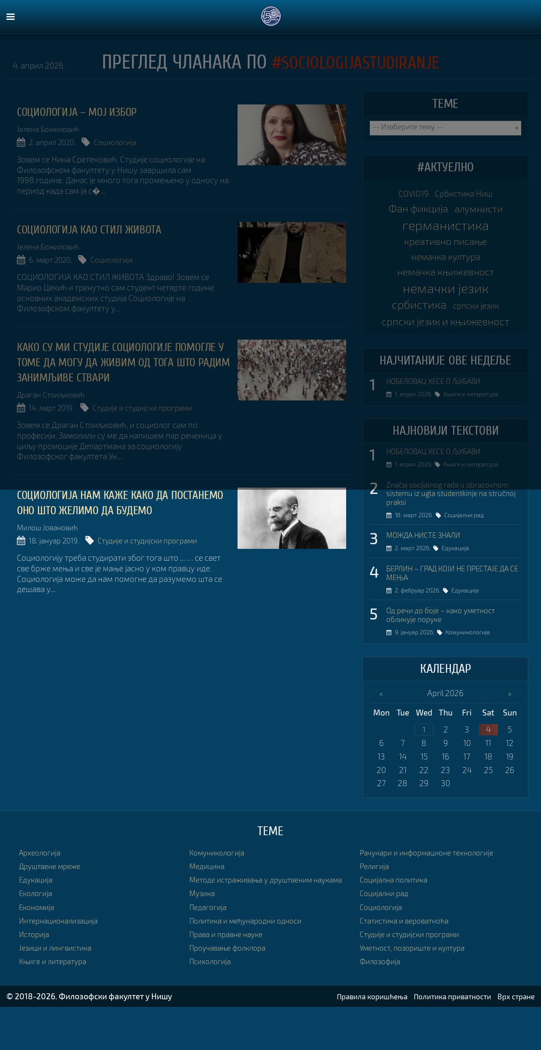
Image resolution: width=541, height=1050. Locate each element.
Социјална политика (397, 915)
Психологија (212, 1007)
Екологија (37, 929)
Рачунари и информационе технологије (433, 888)
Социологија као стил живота (99, 228)
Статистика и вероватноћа (409, 956)
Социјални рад (467, 547)
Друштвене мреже (53, 902)
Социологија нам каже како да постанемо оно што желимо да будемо (104, 507)
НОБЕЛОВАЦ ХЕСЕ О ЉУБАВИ (440, 409)
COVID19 (409, 194)
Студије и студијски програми (155, 406)
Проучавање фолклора (231, 994)
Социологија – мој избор (86, 111)
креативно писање (445, 245)
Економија (38, 942)
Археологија (42, 888)
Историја (35, 970)
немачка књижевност (445, 278)
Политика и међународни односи (251, 966)
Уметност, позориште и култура (418, 983)
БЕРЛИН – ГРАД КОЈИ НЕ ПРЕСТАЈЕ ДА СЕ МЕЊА (449, 606)
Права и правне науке (229, 980)
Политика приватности (444, 1039)
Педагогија (209, 953)
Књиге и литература (474, 423)
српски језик (479, 315)
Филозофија (382, 997)
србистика (416, 313)
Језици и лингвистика (58, 983)
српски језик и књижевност (445, 339)
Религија (375, 902)
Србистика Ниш (466, 194)
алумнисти (482, 211)
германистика (445, 228)
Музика (203, 939)
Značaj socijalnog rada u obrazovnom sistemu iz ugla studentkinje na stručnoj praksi (452, 524)
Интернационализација (62, 956)
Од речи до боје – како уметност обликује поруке (446, 649)
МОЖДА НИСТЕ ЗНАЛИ (428, 567)
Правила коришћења (356, 1039)
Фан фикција (414, 211)
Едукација (459, 581)
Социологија (127, 142)
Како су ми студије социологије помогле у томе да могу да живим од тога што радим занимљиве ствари (122, 360)
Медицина (208, 902)
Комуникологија (471, 668)
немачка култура (445, 262)
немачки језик (446, 296)
